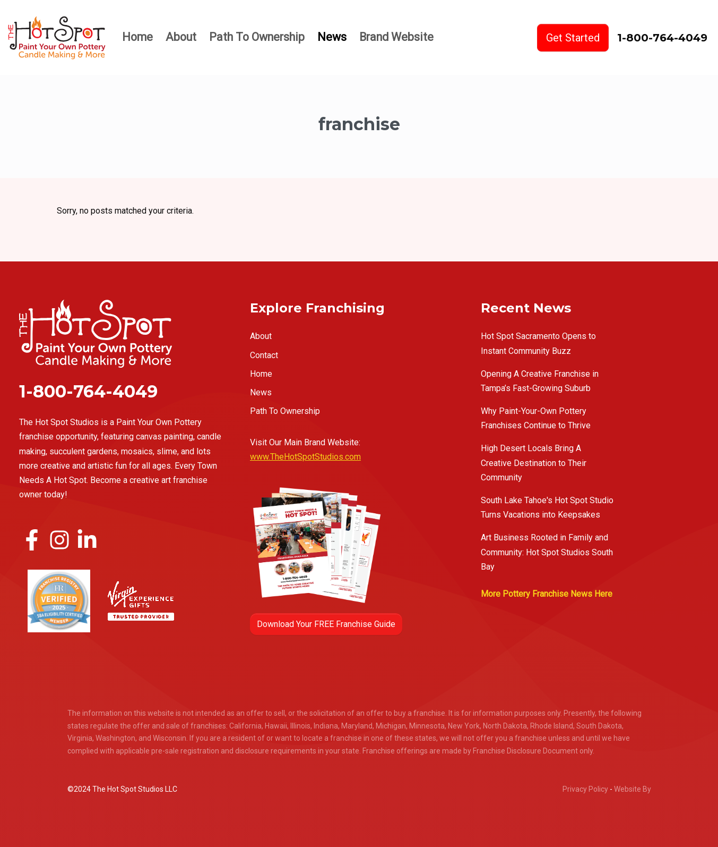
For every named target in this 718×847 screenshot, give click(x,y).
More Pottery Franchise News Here (546, 594)
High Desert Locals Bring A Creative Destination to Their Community (533, 462)
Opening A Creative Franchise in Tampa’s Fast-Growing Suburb (540, 381)
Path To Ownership (257, 37)
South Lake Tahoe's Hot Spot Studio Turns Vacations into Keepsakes (547, 507)
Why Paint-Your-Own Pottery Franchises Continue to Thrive (536, 418)
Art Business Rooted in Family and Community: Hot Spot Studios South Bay (547, 551)
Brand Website (396, 37)
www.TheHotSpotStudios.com (305, 457)
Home (137, 37)
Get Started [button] (573, 37)
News (332, 37)
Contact (264, 355)
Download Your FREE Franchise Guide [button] (326, 624)
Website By (632, 789)
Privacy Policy (585, 789)
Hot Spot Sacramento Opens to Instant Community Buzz (538, 343)
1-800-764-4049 (662, 37)
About (181, 37)
